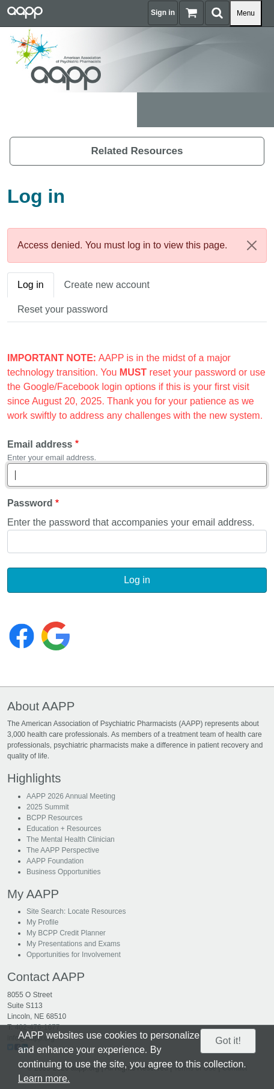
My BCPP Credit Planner (66, 933)
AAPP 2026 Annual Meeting (70, 796)
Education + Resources (63, 828)
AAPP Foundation (55, 861)
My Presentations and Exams (73, 944)
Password (30, 503)
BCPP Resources (54, 818)
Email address (40, 444)
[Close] (251, 245)
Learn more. (44, 1078)
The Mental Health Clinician (70, 839)
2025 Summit (47, 807)
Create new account (107, 285)
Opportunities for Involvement (73, 954)
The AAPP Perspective (62, 850)
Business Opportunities (63, 872)
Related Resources (137, 151)
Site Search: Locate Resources (76, 911)
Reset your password (62, 309)
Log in (30, 285)
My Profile (42, 922)
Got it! (228, 1041)
